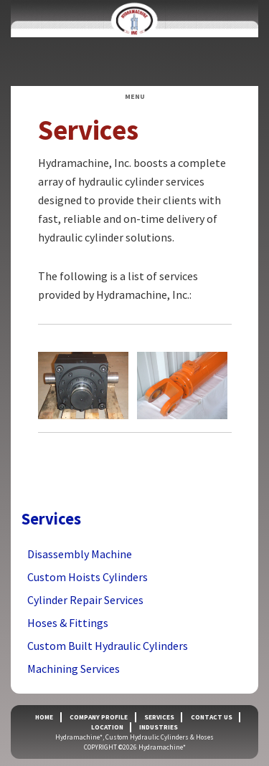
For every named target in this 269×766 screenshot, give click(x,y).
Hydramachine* (134, 43)
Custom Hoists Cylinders (87, 577)
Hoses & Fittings (67, 623)
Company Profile (99, 717)
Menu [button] (135, 96)
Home (44, 717)
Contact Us (211, 717)
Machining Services (73, 668)
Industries (158, 727)
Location (107, 727)
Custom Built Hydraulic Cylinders (107, 645)
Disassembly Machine (79, 554)
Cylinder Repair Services (85, 600)
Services (159, 717)
